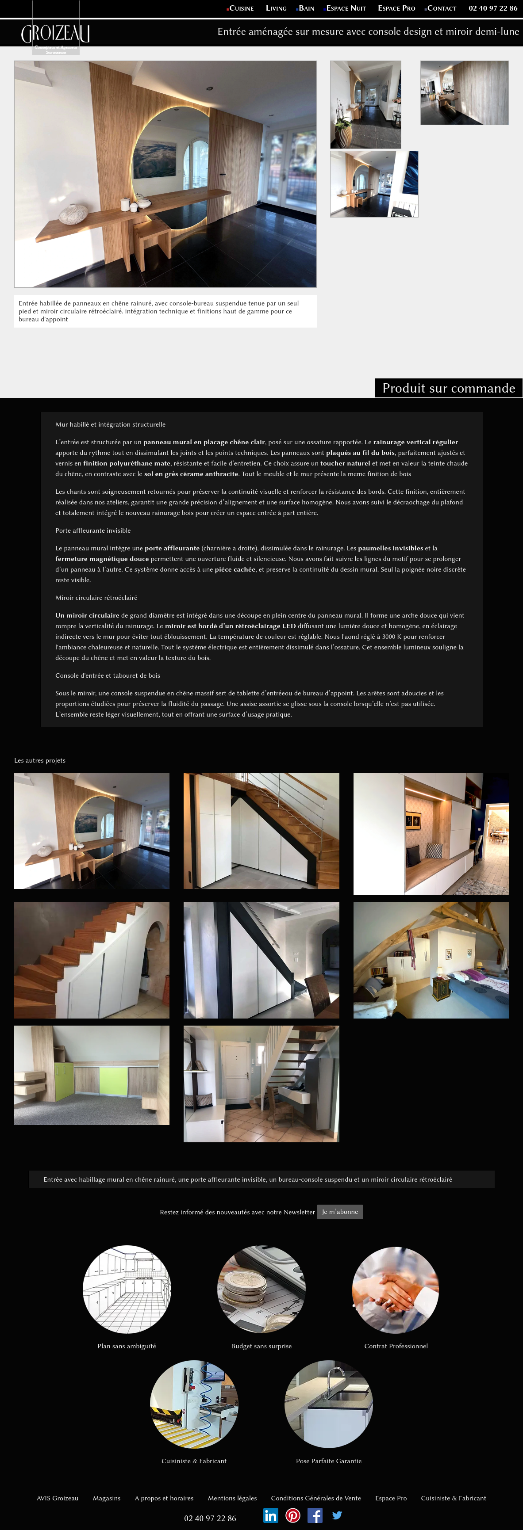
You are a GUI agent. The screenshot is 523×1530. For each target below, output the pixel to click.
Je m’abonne (340, 1212)
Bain (306, 8)
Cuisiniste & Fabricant (194, 1412)
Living (276, 8)
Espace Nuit (346, 8)
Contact (442, 8)
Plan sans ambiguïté (126, 1297)
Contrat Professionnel (396, 1297)
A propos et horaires (164, 1498)
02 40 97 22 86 (493, 8)
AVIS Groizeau (58, 1498)
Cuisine (242, 8)
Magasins (106, 1498)
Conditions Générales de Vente (316, 1498)
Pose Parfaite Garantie (329, 1412)
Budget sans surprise (261, 1297)
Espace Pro (396, 8)
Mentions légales (232, 1498)
